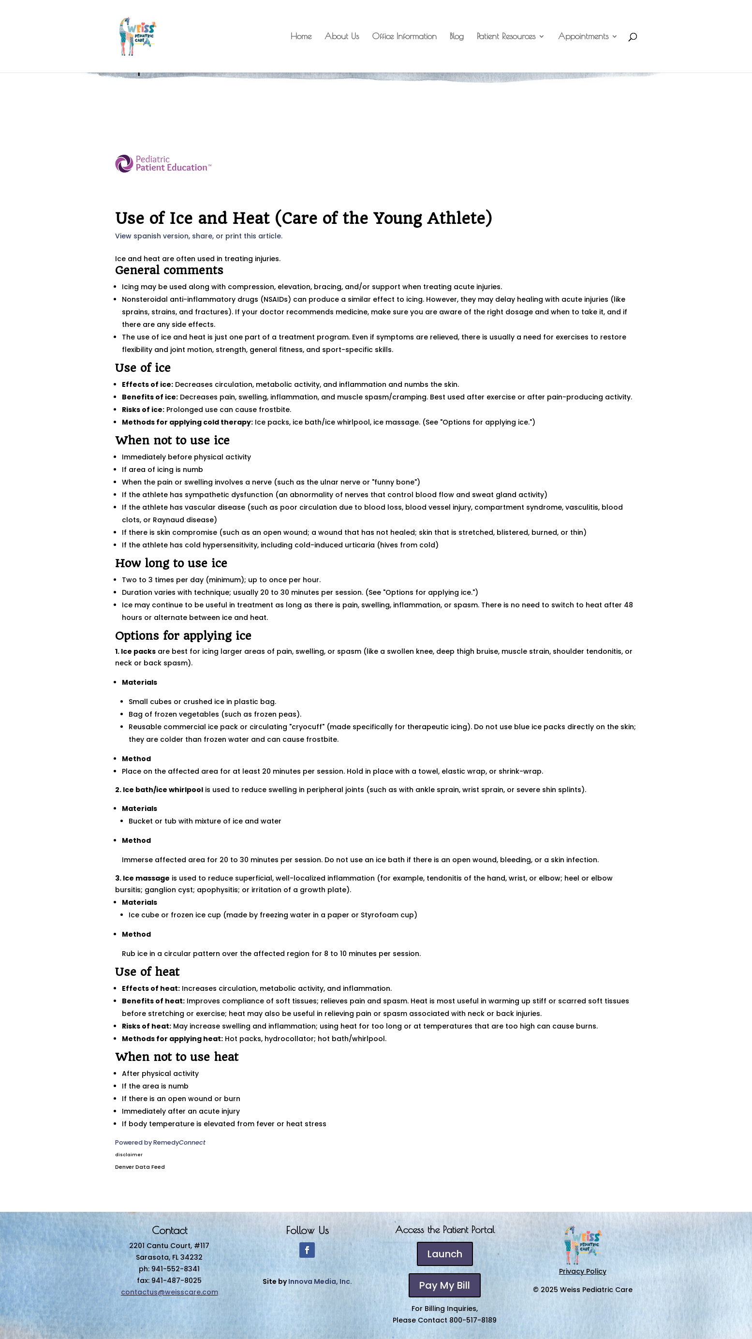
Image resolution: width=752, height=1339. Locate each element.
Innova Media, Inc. (320, 1281)
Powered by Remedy (160, 1142)
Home (301, 37)
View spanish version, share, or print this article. (198, 236)
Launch (445, 1254)
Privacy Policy (582, 1271)
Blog (457, 37)
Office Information (404, 37)
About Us (341, 37)
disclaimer (129, 1155)
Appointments (583, 37)
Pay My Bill (444, 1285)
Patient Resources (506, 37)
